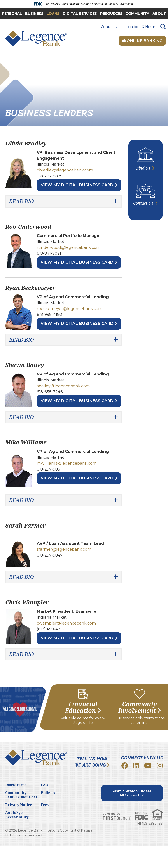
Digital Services (80, 14)
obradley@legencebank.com (65, 170)
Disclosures (15, 784)
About (159, 14)
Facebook (124, 765)
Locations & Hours (140, 27)
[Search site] (163, 27)
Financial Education (81, 707)
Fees (45, 804)
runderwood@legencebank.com (68, 247)
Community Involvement (137, 707)
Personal (12, 14)
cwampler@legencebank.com (66, 623)
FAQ (44, 784)
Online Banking (142, 40)
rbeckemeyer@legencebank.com (69, 308)
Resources (111, 14)
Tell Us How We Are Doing (90, 762)
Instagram (160, 765)
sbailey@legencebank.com (63, 386)
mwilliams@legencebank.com (67, 463)
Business (34, 14)
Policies (48, 792)
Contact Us (110, 27)
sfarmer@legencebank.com (64, 549)
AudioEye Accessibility (16, 814)
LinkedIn (136, 765)
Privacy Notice (18, 804)
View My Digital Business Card (77, 185)
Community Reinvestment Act (21, 794)
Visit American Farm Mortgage (132, 793)
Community (137, 14)
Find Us (143, 168)
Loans (53, 14)
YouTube (148, 765)
